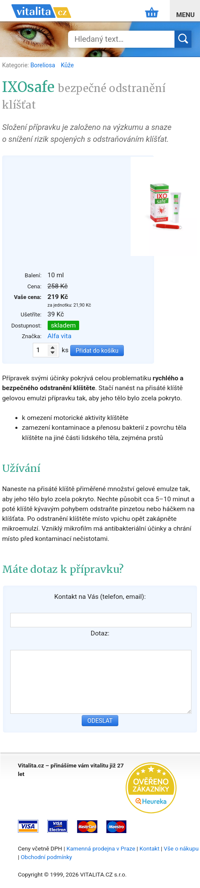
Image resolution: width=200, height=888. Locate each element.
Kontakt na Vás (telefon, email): (100, 597)
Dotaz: (100, 633)
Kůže (67, 65)
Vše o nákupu (181, 848)
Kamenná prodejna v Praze (100, 848)
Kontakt (150, 848)
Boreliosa (43, 65)
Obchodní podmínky (46, 857)
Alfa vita (59, 336)
